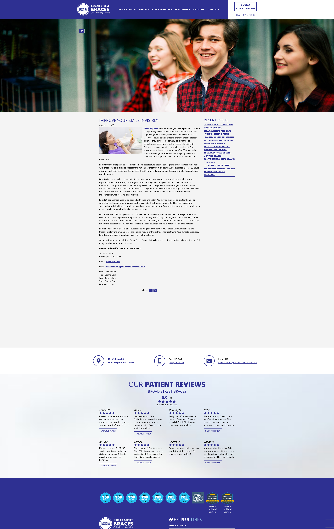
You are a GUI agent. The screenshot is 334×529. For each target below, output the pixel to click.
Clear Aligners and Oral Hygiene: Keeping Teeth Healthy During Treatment (219, 134)
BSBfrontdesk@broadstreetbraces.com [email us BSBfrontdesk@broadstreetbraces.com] (125, 266)
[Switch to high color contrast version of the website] (82, 31)
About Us (199, 9)
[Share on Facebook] (151, 290)
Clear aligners (151, 128)
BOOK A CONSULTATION (245, 6)
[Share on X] (155, 290)
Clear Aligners (162, 9)
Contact (214, 9)
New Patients (127, 9)
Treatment (182, 9)
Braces (144, 9)
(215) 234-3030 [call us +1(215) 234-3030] (245, 15)
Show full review (108, 430)
